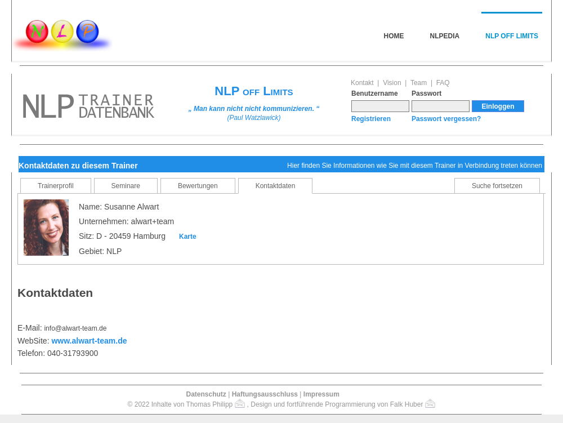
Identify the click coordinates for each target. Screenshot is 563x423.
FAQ (443, 83)
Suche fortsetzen (497, 186)
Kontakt (362, 83)
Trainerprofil (56, 186)
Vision (392, 83)
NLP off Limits (511, 36)
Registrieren (371, 119)
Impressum (321, 394)
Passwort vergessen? (446, 119)
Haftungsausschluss (265, 394)
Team (418, 83)
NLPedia (445, 36)
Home (394, 36)
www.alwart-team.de (89, 340)
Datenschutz (206, 394)
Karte (187, 237)
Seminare (125, 186)
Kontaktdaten (276, 186)
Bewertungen (198, 186)
